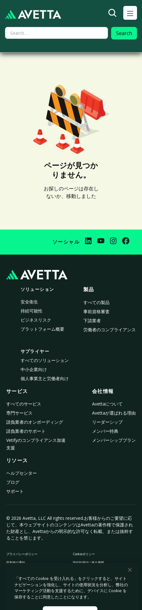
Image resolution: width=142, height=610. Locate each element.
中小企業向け (34, 369)
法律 (76, 571)
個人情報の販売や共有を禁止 (26, 571)
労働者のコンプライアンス (109, 330)
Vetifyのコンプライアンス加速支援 (36, 444)
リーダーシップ (107, 422)
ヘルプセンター (21, 473)
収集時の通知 (15, 562)
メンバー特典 (105, 431)
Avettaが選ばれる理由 (114, 413)
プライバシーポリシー (21, 554)
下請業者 (92, 320)
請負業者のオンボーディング (34, 422)
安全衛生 (29, 302)
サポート (15, 491)
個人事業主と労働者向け (45, 378)
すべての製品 (96, 302)
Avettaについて (107, 404)
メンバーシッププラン (114, 440)
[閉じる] (130, 581)
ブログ (12, 482)
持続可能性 (31, 311)
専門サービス (19, 413)
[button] (130, 13)
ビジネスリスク (36, 320)
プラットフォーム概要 (42, 329)
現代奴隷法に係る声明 (88, 562)
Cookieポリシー (84, 554)
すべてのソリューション (45, 360)
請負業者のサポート (26, 431)
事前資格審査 (96, 311)
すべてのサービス (23, 404)
